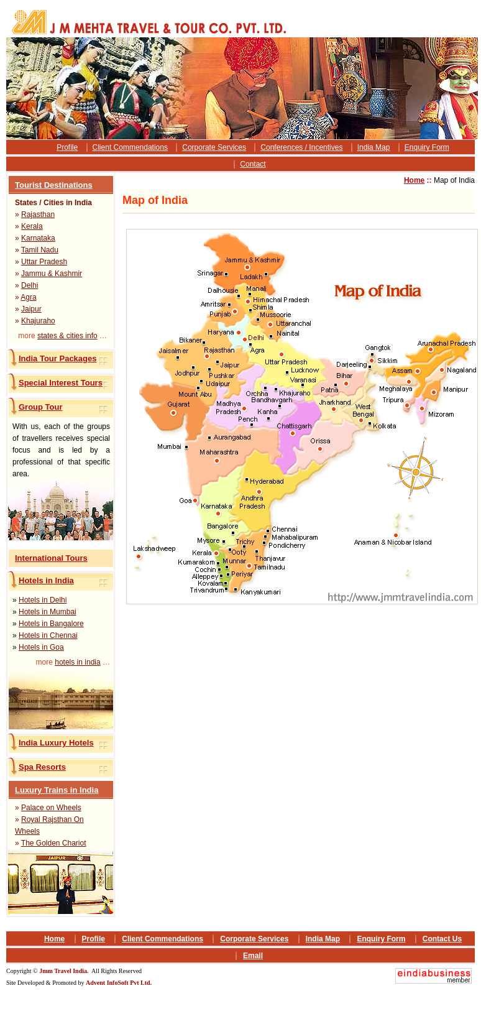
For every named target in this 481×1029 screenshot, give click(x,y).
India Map (373, 147)
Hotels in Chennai (48, 635)
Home (414, 180)
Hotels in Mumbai (47, 611)
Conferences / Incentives (301, 147)
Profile (67, 147)
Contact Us (442, 938)
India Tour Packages (57, 358)
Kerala (32, 226)
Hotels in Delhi (42, 600)
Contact (252, 164)
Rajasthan (38, 214)
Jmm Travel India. (64, 970)
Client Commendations (130, 147)
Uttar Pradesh (44, 261)
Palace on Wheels (51, 807)
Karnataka (38, 238)
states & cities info (67, 335)
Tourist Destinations (54, 185)
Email (253, 955)
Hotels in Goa (41, 647)
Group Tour (41, 407)
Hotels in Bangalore (51, 623)
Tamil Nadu (39, 250)
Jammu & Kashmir (51, 273)
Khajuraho (38, 320)
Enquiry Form (427, 147)
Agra (28, 297)
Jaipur (31, 309)
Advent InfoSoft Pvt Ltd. (119, 982)
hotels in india (77, 662)
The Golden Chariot (53, 843)
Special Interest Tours (61, 382)
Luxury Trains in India (56, 790)
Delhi (29, 285)
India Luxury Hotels (56, 742)
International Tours (51, 558)
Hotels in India (46, 580)
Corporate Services (214, 147)
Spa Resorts (42, 767)
